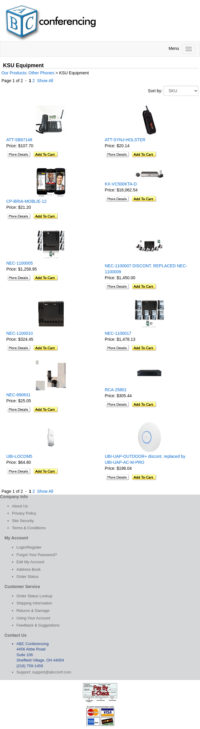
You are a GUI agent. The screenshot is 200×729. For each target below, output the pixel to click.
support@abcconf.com (51, 672)
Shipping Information (34, 603)
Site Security (23, 520)
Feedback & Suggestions (38, 625)
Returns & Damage (33, 610)
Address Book (28, 569)
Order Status (27, 576)
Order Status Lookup (34, 596)
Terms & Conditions (29, 528)
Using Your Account (33, 618)
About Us (20, 506)
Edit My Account (30, 562)
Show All (45, 80)
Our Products (13, 72)
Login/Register (29, 547)
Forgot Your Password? (36, 554)
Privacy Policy (24, 513)
